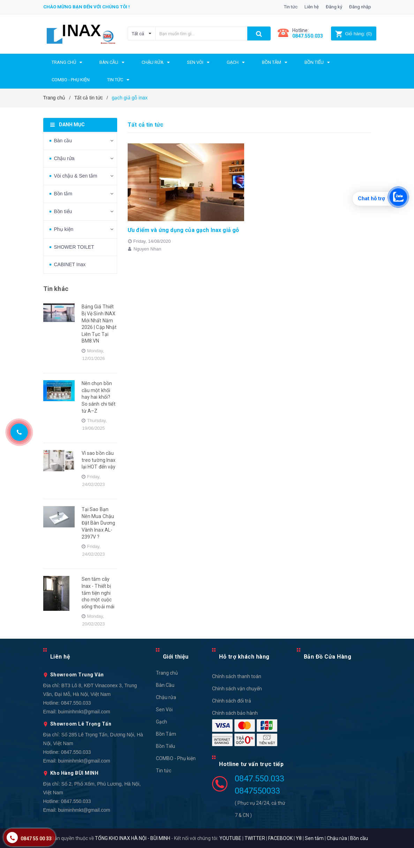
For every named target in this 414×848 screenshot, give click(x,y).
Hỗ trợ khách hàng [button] (244, 656)
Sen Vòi (164, 709)
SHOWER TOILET (74, 247)
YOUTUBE (230, 838)
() (353, 33)
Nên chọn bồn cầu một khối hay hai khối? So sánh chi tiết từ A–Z (98, 397)
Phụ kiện (64, 229)
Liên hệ (311, 6)
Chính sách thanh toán (236, 676)
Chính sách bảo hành (235, 713)
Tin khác (55, 288)
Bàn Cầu (165, 685)
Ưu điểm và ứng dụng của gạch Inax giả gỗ (183, 230)
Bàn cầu (63, 140)
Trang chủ (167, 673)
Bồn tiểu (63, 211)
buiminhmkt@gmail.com (84, 711)
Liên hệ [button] (60, 656)
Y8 (299, 838)
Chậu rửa (64, 158)
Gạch (161, 722)
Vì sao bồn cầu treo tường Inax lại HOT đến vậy (99, 460)
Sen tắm (314, 838)
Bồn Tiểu (165, 746)
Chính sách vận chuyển (237, 688)
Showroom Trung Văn (77, 674)
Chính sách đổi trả (231, 701)
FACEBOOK (280, 838)
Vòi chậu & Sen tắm (75, 176)
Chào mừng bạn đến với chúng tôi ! (86, 6)
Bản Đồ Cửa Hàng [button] (328, 656)
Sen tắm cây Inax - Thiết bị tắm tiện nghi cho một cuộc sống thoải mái (98, 592)
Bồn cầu (359, 838)
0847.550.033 (76, 703)
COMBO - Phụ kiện (176, 758)
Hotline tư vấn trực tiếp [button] (251, 764)
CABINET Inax (70, 264)
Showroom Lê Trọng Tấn (81, 724)
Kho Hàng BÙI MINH (74, 773)
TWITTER (254, 838)
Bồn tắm (63, 193)
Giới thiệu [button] (176, 656)
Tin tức (291, 6)
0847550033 (257, 791)
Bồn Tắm (166, 734)
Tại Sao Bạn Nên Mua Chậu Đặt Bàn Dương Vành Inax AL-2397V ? (98, 522)
